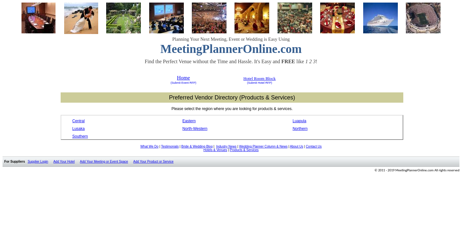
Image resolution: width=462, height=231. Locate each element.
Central (78, 121)
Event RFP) (188, 82)
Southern (80, 136)
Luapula (299, 121)
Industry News (226, 146)
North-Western (195, 128)
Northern (300, 128)
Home (183, 78)
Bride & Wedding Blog (197, 146)
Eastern (189, 121)
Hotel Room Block (260, 78)
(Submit (176, 82)
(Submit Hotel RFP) (259, 82)
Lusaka (78, 128)
